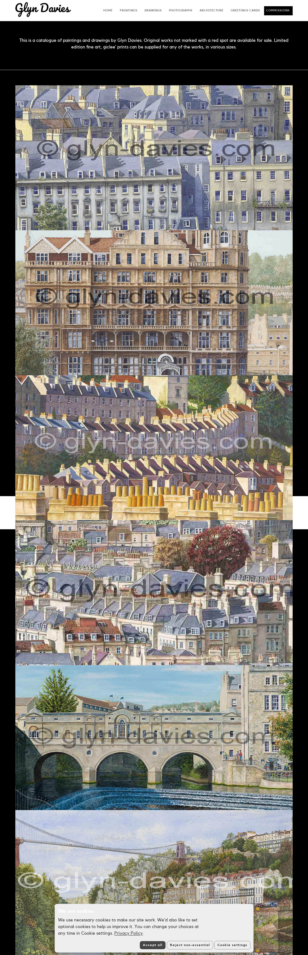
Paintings (128, 10)
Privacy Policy (128, 933)
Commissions (278, 10)
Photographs (180, 10)
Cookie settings (232, 945)
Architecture (211, 10)
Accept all (153, 945)
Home (108, 10)
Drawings (153, 10)
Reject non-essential (190, 945)
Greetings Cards (245, 10)
